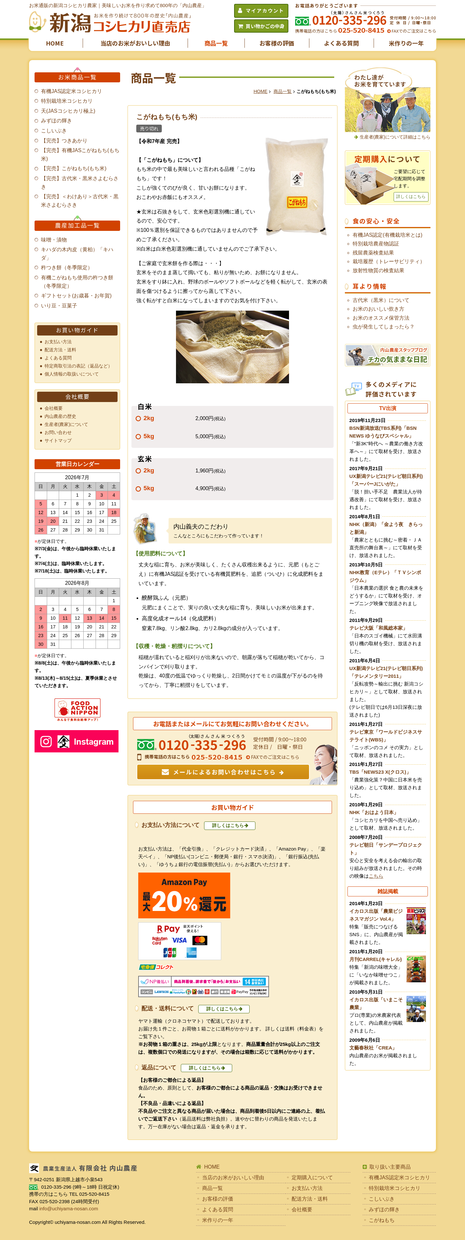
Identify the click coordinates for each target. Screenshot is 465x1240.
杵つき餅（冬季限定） (67, 267)
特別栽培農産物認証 (376, 243)
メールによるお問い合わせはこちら (224, 772)
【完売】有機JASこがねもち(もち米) (80, 154)
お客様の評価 (276, 43)
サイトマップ (58, 440)
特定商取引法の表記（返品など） (78, 365)
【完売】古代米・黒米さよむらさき (80, 183)
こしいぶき (54, 130)
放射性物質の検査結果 (378, 270)
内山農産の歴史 (60, 416)
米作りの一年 (406, 43)
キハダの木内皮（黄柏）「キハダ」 (77, 254)
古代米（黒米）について (381, 300)
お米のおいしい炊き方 (378, 309)
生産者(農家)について (66, 424)
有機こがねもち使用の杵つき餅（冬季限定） (77, 282)
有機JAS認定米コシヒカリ (71, 91)
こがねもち (382, 1220)
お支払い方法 (58, 341)
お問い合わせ (58, 432)
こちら (376, 876)
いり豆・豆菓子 (59, 305)
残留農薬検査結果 (373, 252)
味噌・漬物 (54, 240)
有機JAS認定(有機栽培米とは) (387, 235)
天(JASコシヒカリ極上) (68, 111)
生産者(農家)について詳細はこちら (395, 137)
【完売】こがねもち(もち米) (74, 168)
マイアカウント (265, 10)
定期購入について (312, 1177)
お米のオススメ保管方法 (381, 318)
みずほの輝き (56, 120)
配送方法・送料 (60, 349)
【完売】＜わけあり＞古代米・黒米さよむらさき (80, 201)
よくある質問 (341, 43)
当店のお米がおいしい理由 (135, 43)
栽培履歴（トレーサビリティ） (389, 261)
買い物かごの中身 (265, 26)
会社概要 (54, 408)
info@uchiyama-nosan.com (68, 1208)
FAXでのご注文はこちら (413, 31)
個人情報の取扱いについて (72, 374)
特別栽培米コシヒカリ (67, 101)
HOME (55, 43)
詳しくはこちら (228, 825)
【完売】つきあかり (64, 140)
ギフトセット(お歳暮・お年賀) (76, 295)
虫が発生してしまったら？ (384, 326)
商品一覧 (216, 43)
